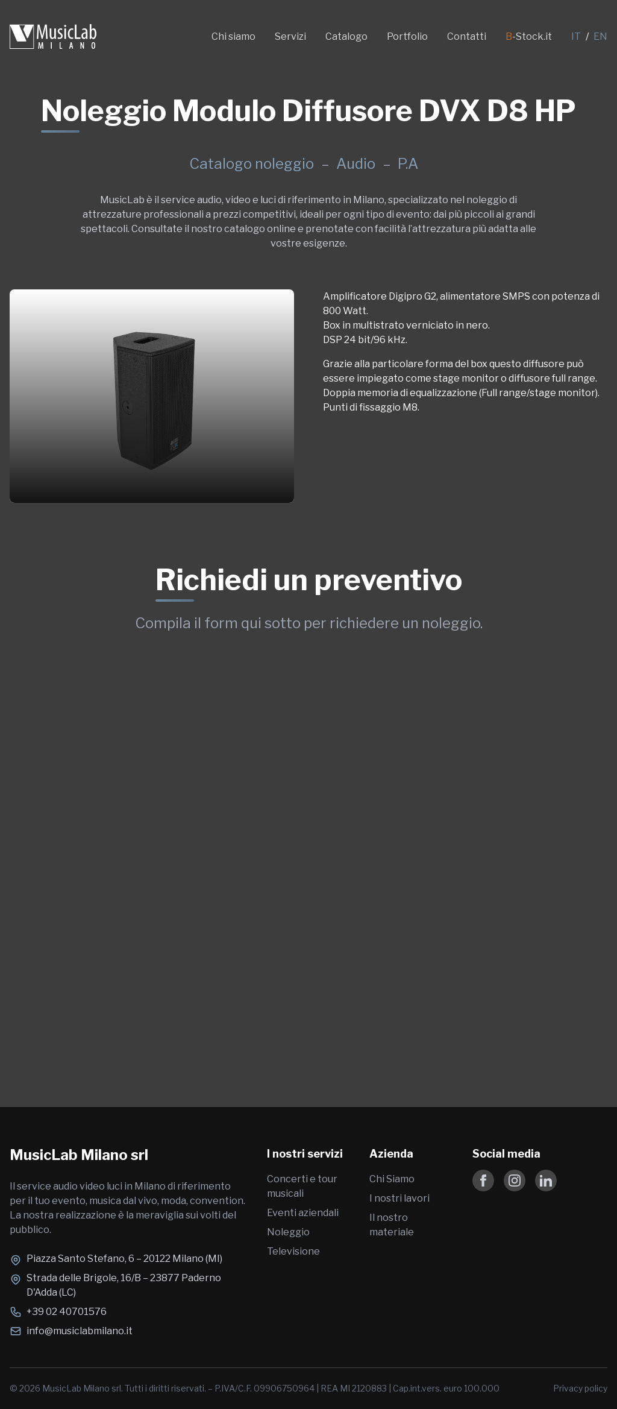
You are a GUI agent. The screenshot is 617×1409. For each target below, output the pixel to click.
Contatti (466, 36)
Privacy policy (580, 1388)
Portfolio (407, 36)
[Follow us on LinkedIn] (546, 1180)
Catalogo (346, 36)
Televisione (293, 1251)
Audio (357, 163)
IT (576, 36)
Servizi (290, 36)
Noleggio (288, 1232)
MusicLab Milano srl (79, 1155)
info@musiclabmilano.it (80, 1331)
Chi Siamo (392, 1179)
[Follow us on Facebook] (483, 1180)
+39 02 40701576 (67, 1311)
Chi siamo (233, 36)
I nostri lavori (399, 1198)
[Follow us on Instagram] (514, 1180)
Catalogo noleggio (251, 163)
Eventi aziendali (303, 1212)
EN (600, 36)
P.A (408, 163)
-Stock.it (529, 36)
